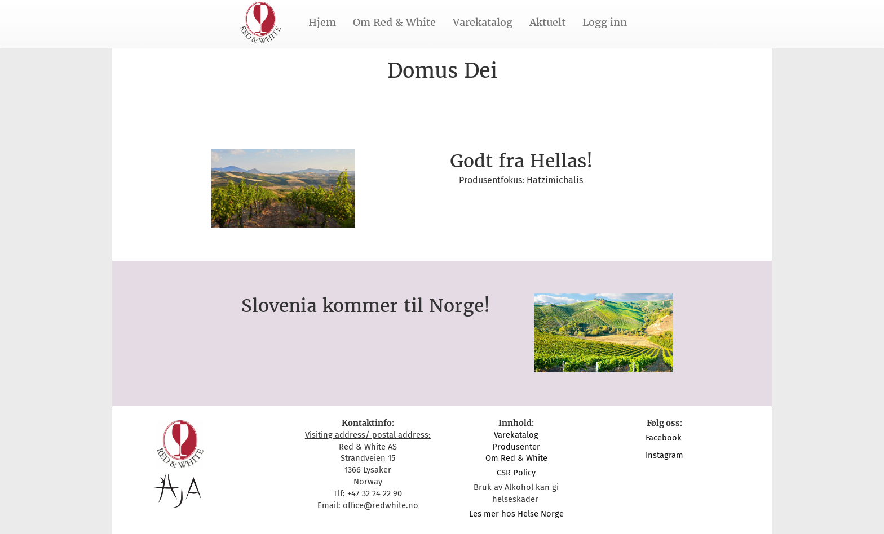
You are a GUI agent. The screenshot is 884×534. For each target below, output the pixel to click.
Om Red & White (394, 22)
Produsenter (516, 447)
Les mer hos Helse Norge (516, 514)
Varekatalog (482, 22)
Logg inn (604, 22)
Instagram (664, 455)
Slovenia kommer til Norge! (365, 306)
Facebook (665, 438)
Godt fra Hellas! (521, 161)
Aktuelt (547, 22)
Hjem (322, 22)
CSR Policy (516, 473)
